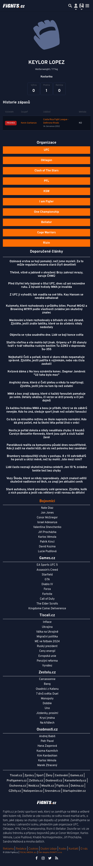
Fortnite (47, 594)
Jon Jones (47, 513)
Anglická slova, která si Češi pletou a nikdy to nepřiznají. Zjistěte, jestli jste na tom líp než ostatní (46, 384)
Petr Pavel (47, 741)
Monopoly (47, 698)
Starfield (47, 575)
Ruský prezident (47, 646)
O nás (84, 849)
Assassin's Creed (47, 570)
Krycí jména (47, 718)
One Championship (46, 212)
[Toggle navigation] (87, 5)
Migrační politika (47, 637)
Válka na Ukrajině (47, 632)
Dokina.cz (77, 786)
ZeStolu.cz (36, 781)
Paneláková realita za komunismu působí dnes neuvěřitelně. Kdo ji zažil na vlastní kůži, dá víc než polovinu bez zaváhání (47, 446)
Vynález (47, 666)
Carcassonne (47, 679)
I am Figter (46, 201)
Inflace (47, 622)
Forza (47, 589)
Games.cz (76, 775)
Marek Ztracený (47, 765)
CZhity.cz (15, 791)
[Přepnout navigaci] (76, 5)
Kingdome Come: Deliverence (47, 608)
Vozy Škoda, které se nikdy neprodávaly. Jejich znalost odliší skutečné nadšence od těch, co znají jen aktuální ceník (46, 480)
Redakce (21, 849)
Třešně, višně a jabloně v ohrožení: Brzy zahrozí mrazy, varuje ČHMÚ (46, 274)
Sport (40, 775)
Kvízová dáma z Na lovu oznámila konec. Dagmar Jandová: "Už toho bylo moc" (46, 373)
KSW (47, 191)
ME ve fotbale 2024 (47, 641)
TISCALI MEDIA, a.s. (28, 852)
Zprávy (29, 775)
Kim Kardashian (47, 756)
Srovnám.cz (53, 791)
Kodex (63, 849)
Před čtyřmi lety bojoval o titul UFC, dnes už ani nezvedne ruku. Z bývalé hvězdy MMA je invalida (46, 285)
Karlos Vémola (47, 537)
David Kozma (47, 546)
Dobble (47, 703)
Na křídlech (47, 723)
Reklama (8, 849)
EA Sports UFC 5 (47, 565)
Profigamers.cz (17, 781)
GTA (47, 579)
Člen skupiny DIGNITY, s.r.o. (50, 852)
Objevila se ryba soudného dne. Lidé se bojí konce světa (46, 335)
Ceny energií (47, 651)
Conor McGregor (47, 517)
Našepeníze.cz (33, 791)
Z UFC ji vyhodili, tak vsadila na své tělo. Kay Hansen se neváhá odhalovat (46, 296)
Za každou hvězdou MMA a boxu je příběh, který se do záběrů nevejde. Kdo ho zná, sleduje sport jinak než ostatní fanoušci (46, 410)
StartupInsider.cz (74, 791)
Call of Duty (47, 599)
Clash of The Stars (46, 170)
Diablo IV (47, 584)
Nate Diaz (47, 508)
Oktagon (46, 160)
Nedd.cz (33, 786)
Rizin (46, 243)
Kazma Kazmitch (47, 751)
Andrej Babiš (47, 736)
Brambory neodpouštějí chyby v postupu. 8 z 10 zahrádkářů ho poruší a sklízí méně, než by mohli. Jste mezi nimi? (46, 457)
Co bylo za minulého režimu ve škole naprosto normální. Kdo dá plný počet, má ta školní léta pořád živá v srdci (47, 421)
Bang (47, 684)
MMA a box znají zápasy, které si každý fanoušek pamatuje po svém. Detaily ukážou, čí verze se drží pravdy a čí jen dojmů (46, 397)
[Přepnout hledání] (70, 5)
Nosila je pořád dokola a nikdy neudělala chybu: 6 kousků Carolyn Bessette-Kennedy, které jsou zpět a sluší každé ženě (46, 434)
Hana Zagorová (47, 746)
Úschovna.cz (17, 786)
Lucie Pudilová (47, 551)
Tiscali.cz (16, 775)
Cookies (33, 849)
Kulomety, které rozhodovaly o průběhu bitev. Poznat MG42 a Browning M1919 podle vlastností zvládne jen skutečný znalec (46, 309)
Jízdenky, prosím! (47, 713)
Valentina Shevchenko (47, 527)
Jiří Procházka (47, 532)
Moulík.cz (47, 786)
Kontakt (74, 849)
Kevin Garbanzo (29, 123)
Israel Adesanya (47, 522)
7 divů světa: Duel (47, 694)
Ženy (49, 775)
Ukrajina (47, 627)
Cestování (61, 775)
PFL (46, 181)
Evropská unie (47, 656)
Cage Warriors (46, 232)
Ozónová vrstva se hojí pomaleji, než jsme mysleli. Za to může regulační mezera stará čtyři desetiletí (47, 263)
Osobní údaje (49, 849)
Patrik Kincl (47, 542)
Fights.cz (62, 786)
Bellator (46, 222)
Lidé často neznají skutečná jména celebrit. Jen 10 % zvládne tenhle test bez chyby (46, 468)
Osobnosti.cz (53, 781)
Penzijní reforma (47, 661)
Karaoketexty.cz (75, 781)
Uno (47, 708)
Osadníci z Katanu (47, 689)
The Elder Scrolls (47, 604)
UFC (46, 150)
